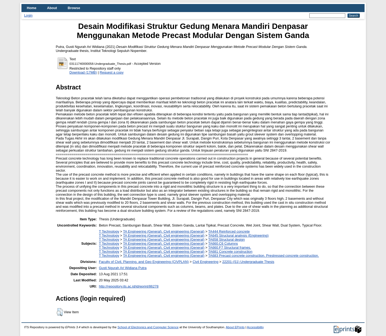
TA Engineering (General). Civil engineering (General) (163, 231)
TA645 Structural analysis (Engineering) (238, 235)
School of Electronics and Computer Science (148, 327)
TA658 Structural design (226, 239)
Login (28, 15)
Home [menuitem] (31, 8)
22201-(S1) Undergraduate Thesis (248, 262)
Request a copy (112, 72)
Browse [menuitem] (74, 8)
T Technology (109, 231)
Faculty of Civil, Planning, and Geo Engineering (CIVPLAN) (144, 262)
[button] (60, 312)
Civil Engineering (205, 262)
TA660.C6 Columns (223, 243)
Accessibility (255, 327)
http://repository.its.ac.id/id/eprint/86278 (128, 286)
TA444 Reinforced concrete (229, 231)
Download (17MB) (83, 72)
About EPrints (235, 327)
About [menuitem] (52, 8)
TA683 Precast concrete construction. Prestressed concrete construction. (263, 256)
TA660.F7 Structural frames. (229, 248)
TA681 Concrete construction (230, 252)
